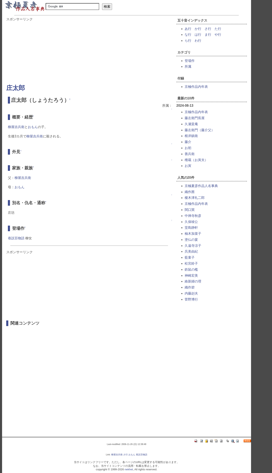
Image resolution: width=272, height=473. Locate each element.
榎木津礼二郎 (195, 197)
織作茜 (190, 192)
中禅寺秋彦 (193, 216)
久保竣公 (191, 222)
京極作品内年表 (196, 86)
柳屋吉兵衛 (16, 127)
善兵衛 (190, 154)
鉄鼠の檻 (191, 269)
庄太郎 (15, 87)
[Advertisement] (89, 51)
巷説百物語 (16, 238)
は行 (198, 34)
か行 (198, 29)
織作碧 (190, 287)
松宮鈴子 (191, 263)
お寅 (188, 165)
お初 (188, 148)
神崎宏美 (191, 275)
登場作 (190, 60)
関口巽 (190, 209)
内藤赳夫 (191, 293)
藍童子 (190, 257)
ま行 (208, 34)
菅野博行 (191, 299)
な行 (188, 34)
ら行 (188, 40)
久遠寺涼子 (193, 245)
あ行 (188, 29)
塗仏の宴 (191, 239)
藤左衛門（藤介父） (200, 130)
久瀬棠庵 (191, 124)
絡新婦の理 (193, 281)
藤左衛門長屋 (195, 118)
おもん (33, 127)
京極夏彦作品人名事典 (201, 186)
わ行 (198, 40)
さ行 (208, 29)
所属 (188, 66)
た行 (218, 29)
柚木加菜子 (193, 233)
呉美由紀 (191, 251)
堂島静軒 (191, 227)
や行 (218, 34)
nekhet (129, 469)
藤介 (188, 142)
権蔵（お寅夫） (196, 160)
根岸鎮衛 (191, 136)
